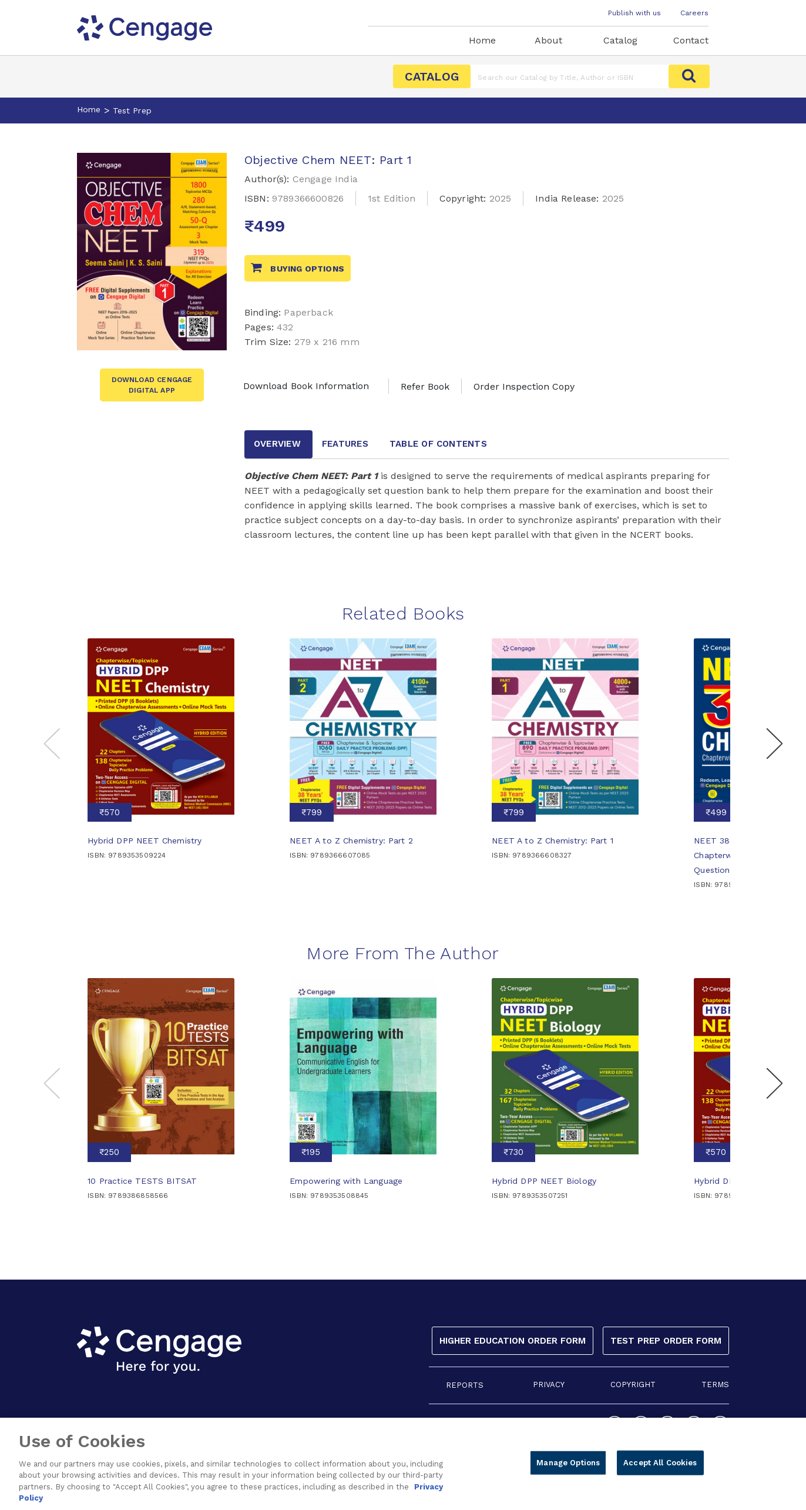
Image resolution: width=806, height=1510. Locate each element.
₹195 (310, 1152)
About (548, 40)
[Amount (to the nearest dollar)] (570, 76)
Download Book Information (306, 385)
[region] (403, 1464)
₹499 (716, 812)
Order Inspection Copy (524, 386)
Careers (694, 13)
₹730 (513, 1152)
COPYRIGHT (633, 1384)
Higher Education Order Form (512, 1340)
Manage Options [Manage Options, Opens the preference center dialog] (568, 1462)
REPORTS (464, 1385)
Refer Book (425, 386)
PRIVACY (549, 1384)
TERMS (715, 1384)
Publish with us (634, 13)
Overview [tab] (277, 443)
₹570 (109, 812)
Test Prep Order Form (665, 1340)
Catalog (620, 40)
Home (482, 40)
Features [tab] (345, 443)
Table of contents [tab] (438, 443)
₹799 (311, 812)
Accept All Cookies (660, 1462)
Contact (690, 40)
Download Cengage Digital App (152, 385)
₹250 (109, 1152)
